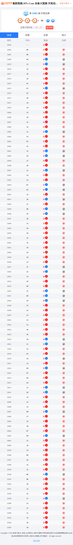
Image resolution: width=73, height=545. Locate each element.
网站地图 (36, 541)
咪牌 (49, 27)
